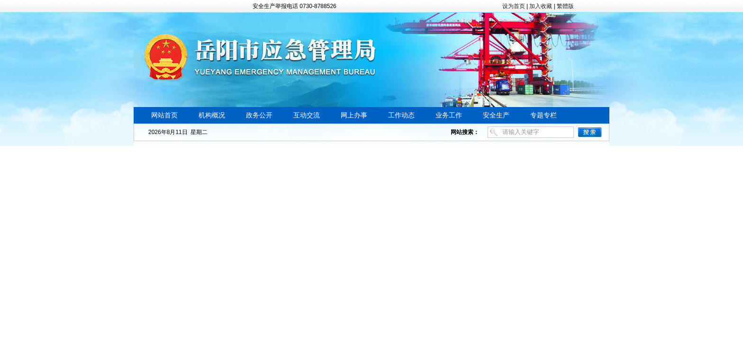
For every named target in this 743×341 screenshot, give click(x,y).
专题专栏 (543, 115)
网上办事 (354, 115)
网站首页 (164, 115)
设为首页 (513, 6)
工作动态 (401, 115)
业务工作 (448, 115)
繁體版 (565, 6)
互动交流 (306, 115)
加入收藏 (540, 6)
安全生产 (496, 115)
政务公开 (259, 115)
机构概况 (212, 115)
